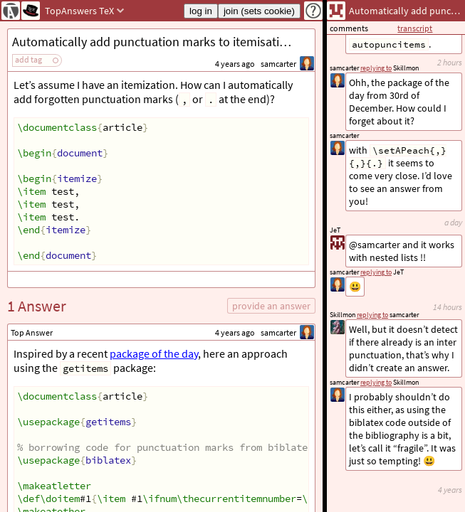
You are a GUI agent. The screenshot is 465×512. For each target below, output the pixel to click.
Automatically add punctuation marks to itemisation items (163, 41)
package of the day (154, 353)
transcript (414, 28)
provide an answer (271, 305)
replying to (376, 382)
